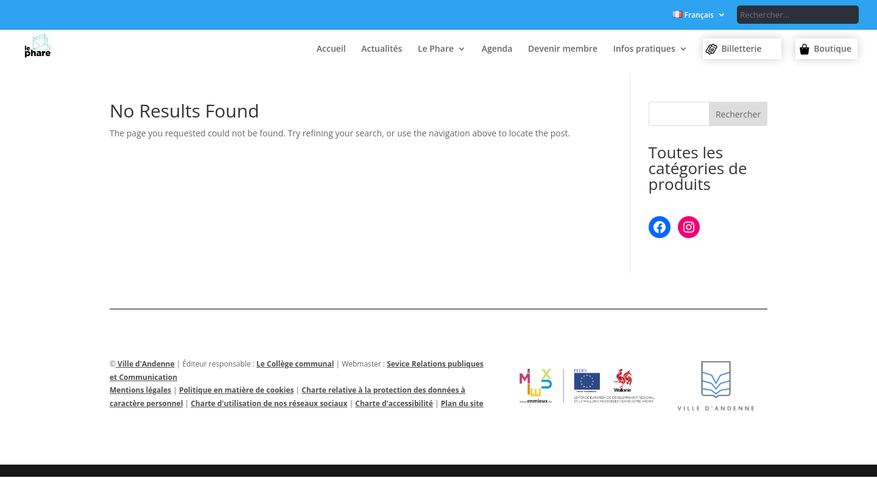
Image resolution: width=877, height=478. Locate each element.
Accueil (331, 49)
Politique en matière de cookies (236, 391)
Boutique (832, 48)
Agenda (497, 49)
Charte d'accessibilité (394, 404)
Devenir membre (562, 49)
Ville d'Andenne (145, 365)
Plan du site (462, 404)
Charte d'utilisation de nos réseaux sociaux (269, 404)
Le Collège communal (295, 365)
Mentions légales (140, 391)
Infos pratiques (644, 49)
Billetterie (741, 48)
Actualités (381, 49)
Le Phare (436, 49)
